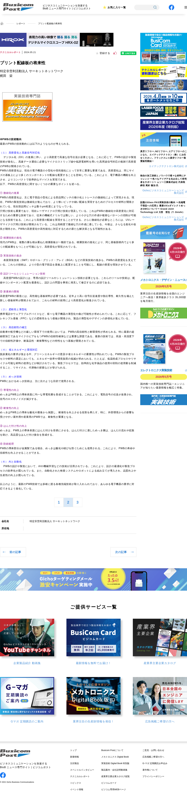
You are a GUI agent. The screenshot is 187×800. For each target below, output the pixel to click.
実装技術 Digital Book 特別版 (115, 763)
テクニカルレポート (80, 776)
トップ (73, 750)
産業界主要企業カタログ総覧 (115, 776)
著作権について (150, 770)
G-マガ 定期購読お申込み (154, 763)
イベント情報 (76, 789)
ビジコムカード (109, 783)
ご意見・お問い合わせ (153, 750)
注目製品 (74, 763)
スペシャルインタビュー (82, 770)
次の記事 (121, 552)
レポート (21, 23)
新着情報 (74, 757)
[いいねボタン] (115, 53)
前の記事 (15, 552)
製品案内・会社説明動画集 (114, 770)
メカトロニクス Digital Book (115, 757)
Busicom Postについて (112, 750)
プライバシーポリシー (153, 776)
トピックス (75, 783)
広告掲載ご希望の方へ (153, 757)
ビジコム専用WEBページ (113, 789)
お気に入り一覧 (117, 7)
